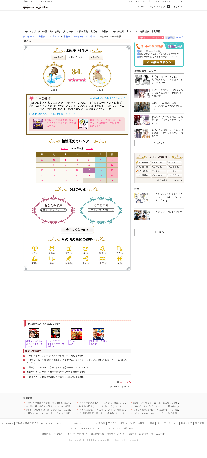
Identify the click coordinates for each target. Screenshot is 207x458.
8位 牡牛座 (157, 175)
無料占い (106, 31)
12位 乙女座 (173, 175)
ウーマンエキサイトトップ (151, 6)
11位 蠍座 (172, 171)
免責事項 (132, 433)
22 (65, 175)
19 (112, 170)
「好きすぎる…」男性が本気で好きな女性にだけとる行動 (55, 355)
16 (77, 170)
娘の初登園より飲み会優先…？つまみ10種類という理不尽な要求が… (60, 406)
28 (54, 180)
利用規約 (58, 433)
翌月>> (89, 148)
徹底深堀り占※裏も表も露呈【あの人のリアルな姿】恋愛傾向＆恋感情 (54, 124)
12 (112, 165)
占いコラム (132, 31)
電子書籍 (199, 423)
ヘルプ (179, 37)
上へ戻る (159, 232)
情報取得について (116, 433)
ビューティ (154, 1)
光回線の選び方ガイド (27, 423)
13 (42, 170)
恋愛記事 (144, 31)
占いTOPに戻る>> (119, 386)
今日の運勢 (82, 31)
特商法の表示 (158, 433)
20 (42, 175)
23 (77, 175)
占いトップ (30, 31)
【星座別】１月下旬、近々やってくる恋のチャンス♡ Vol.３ (57, 367)
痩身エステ (186, 423)
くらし (138, 1)
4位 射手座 (143, 175)
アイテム (112, 423)
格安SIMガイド (127, 423)
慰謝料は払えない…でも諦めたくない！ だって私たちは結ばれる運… (114, 406)
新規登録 (170, 37)
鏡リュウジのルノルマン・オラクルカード (34, 343)
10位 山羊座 (173, 167)
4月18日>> (96, 57)
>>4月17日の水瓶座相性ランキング (107, 98)
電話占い (94, 31)
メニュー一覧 (177, 1)
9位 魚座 (171, 162)
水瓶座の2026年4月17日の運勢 (79, 36)
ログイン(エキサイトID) (151, 37)
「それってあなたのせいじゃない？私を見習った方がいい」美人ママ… (168, 413)
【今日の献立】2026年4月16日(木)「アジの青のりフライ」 (162, 410)
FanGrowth (46, 423)
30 (42, 160)
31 (54, 160)
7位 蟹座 (156, 171)
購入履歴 (156, 31)
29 (65, 180)
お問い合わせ (130, 428)
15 (65, 170)
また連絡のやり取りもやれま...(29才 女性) (159, 54)
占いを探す (55, 31)
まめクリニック (62, 423)
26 (112, 175)
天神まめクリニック (83, 423)
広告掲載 (143, 433)
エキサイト (176, 6)
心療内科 (100, 423)
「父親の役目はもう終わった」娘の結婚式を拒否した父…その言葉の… (61, 403)
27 (42, 180)
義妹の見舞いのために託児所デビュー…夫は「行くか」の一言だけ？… (61, 410)
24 (89, 175)
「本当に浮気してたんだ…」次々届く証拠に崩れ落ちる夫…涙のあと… (115, 410)
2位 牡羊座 (143, 167)
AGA (175, 423)
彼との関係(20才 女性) (150, 51)
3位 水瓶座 (143, 171)
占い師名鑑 (118, 31)
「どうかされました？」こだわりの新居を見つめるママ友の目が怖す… (115, 403)
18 (100, 170)
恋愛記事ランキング (145, 71)
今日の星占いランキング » (169, 180)
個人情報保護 (97, 433)
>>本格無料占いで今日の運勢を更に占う (52, 114)
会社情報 (46, 433)
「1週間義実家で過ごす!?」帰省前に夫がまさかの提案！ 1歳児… (111, 413)
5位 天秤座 (157, 162)
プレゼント (165, 1)
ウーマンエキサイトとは (82, 428)
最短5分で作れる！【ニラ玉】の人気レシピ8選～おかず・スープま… (167, 403)
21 (54, 175)
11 (100, 165)
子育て (131, 1)
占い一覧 (42, 31)
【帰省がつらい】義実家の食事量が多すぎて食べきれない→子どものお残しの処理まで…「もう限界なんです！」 (78, 361)
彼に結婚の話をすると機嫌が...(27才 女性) (159, 56)
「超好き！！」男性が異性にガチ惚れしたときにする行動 (55, 376)
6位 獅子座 (157, 167)
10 (89, 165)
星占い (55, 36)
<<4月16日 (58, 57)
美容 (152, 423)
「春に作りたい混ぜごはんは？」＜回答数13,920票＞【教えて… (165, 406)
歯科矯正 (142, 423)
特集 (136, 189)
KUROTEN (7, 423)
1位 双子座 (143, 162)
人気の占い (68, 31)
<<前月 (64, 148)
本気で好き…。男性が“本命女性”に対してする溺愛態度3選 (56, 372)
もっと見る (125, 382)
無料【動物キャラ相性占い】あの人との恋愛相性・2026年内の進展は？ (99, 124)
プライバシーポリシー (76, 433)
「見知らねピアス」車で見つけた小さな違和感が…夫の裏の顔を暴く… (61, 413)
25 (100, 175)
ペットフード (163, 423)
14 (54, 170)
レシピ (146, 1)
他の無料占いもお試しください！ (46, 323)
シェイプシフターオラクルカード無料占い (56, 343)
